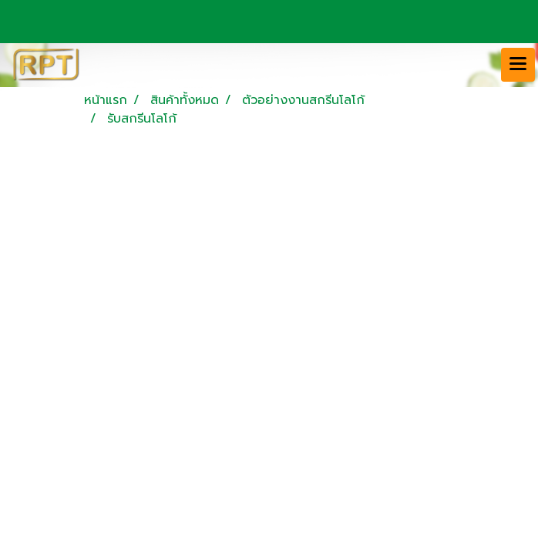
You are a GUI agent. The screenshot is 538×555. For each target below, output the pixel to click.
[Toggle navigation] (518, 65)
